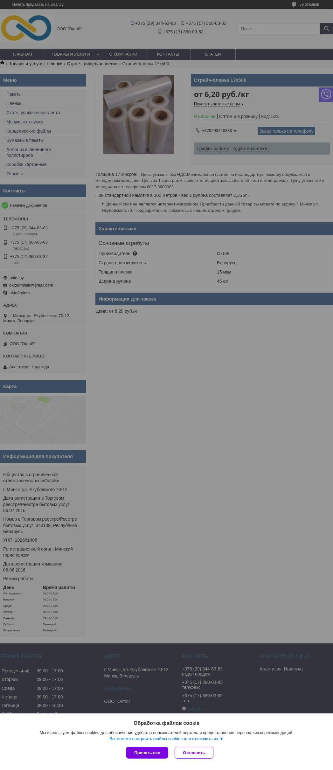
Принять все (147, 752)
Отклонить (194, 752)
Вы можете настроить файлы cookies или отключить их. (164, 738)
